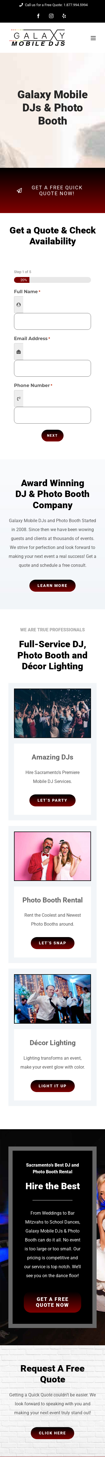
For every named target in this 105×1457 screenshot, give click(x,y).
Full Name (27, 291)
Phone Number (33, 385)
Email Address (32, 338)
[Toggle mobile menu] (94, 38)
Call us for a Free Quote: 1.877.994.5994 (53, 5)
